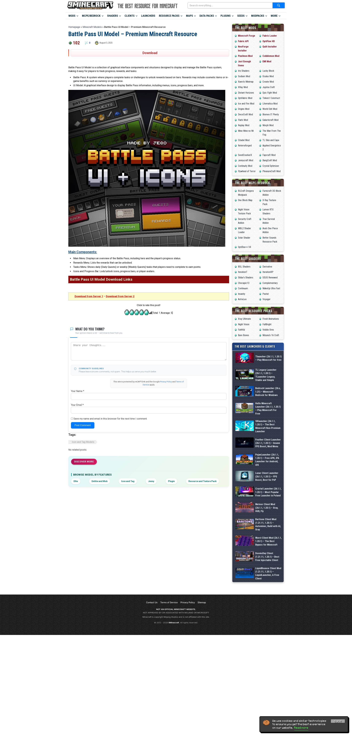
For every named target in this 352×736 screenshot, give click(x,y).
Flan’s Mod (243, 120)
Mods (71, 15)
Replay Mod (243, 125)
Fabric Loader (270, 35)
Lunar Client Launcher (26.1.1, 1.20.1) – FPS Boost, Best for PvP (266, 476)
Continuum (243, 288)
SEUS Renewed (270, 277)
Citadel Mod (243, 140)
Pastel (266, 293)
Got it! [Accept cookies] (338, 721)
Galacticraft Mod (270, 120)
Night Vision (243, 324)
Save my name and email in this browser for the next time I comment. (110, 418)
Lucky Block (268, 70)
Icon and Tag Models (83, 441)
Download (150, 53)
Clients (130, 15)
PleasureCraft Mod (272, 171)
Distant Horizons (246, 92)
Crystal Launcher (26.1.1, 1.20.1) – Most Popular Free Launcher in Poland (268, 492)
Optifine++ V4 (244, 247)
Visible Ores (268, 329)
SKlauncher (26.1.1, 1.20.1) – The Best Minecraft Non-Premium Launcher (267, 426)
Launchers (148, 15)
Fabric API (243, 41)
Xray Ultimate (244, 318)
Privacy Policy (166, 381)
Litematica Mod (270, 103)
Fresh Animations (271, 318)
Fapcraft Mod (269, 155)
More (274, 15)
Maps (189, 15)
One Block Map (245, 200)
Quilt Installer (270, 46)
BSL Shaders (244, 266)
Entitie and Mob (99, 481)
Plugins (226, 15)
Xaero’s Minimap (245, 81)
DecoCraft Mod (245, 114)
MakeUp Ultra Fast (271, 288)
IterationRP (268, 272)
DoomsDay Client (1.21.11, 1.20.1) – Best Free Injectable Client (267, 557)
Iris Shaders (243, 70)
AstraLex (242, 299)
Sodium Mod (244, 76)
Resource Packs (169, 15)
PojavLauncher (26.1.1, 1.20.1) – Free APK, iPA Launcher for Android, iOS (267, 459)
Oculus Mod (268, 76)
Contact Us (151, 602)
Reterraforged (245, 145)
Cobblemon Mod (271, 56)
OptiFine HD (269, 41)
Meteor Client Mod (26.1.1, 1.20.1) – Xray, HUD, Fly (266, 508)
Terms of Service (169, 602)
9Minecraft (174, 622)
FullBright (267, 324)
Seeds (241, 15)
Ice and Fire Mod (246, 103)
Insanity (241, 293)
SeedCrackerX (245, 155)
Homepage (74, 27)
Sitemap (202, 602)
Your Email (77, 404)
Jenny (151, 481)
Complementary (270, 283)
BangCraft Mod (270, 160)
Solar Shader (244, 237)
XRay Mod (243, 87)
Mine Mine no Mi (246, 130)
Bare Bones (243, 335)
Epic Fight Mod (270, 92)
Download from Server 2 (120, 296)
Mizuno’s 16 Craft (271, 335)
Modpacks (257, 15)
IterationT (242, 272)
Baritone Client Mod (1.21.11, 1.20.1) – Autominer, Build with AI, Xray (268, 524)
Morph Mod (268, 125)
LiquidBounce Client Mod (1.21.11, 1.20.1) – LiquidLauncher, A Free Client (268, 573)
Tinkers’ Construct (271, 98)
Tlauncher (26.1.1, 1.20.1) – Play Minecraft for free (268, 358)
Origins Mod (243, 108)
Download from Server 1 (89, 296)
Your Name (77, 391)
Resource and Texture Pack (202, 481)
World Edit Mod (270, 108)
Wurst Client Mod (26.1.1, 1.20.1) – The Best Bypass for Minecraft (268, 541)
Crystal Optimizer (271, 165)
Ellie (76, 481)
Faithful (241, 329)
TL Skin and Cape (271, 140)
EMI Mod (267, 61)
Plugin (171, 481)
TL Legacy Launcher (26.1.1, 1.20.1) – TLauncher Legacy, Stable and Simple (265, 375)
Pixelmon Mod (245, 56)
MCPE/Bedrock (91, 15)
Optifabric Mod (245, 98)
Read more (301, 727)
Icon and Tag (127, 481)
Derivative (267, 266)
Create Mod (268, 81)
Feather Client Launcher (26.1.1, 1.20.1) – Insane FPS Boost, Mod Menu (268, 443)
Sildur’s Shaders (245, 277)
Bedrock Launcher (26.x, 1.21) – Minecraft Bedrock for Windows (268, 392)
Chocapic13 (243, 283)
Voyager (266, 299)
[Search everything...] (230, 5)
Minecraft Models (92, 27)
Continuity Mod (245, 165)
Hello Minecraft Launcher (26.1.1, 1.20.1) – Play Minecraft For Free (268, 408)
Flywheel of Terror (247, 171)
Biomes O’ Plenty (271, 114)
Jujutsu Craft (269, 87)
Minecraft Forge (246, 35)
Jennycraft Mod (245, 160)
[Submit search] (278, 5)
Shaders (112, 15)
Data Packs (207, 15)
